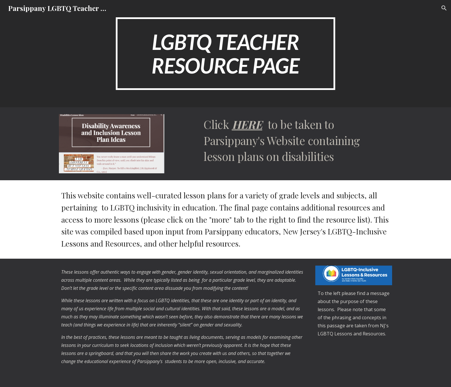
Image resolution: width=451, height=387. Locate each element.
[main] (225, 53)
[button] (444, 8)
